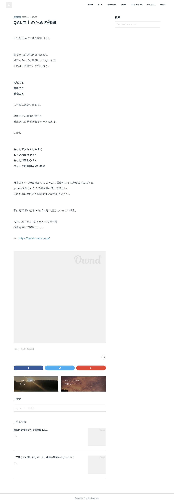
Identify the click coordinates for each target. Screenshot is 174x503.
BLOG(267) (29, 349)
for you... (151, 4)
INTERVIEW (112, 4)
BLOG (100, 4)
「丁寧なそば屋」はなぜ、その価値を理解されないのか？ (44, 457)
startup (17, 17)
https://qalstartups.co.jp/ (34, 238)
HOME (90, 4)
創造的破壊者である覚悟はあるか (31, 430)
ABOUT (163, 4)
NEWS (123, 4)
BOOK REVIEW (137, 4)
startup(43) (18, 349)
